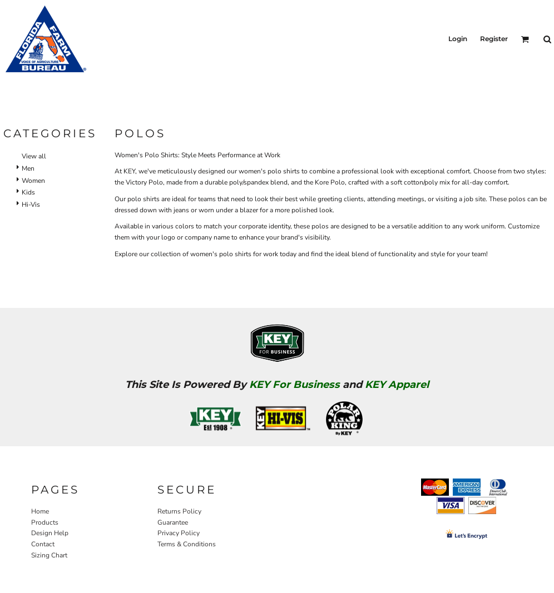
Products (44, 522)
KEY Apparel (397, 384)
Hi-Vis (31, 204)
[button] (525, 39)
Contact (43, 544)
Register (494, 38)
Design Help (49, 533)
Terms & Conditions (186, 544)
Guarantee (172, 522)
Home (40, 511)
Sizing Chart (49, 555)
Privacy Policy (178, 533)
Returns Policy (179, 511)
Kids (28, 192)
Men (28, 168)
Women (33, 180)
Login (457, 38)
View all (34, 156)
